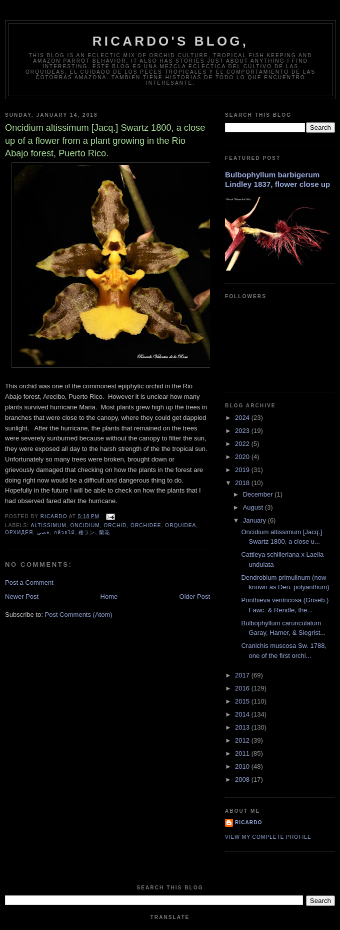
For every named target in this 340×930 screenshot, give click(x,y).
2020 (243, 456)
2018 (243, 483)
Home (109, 596)
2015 (243, 701)
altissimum (48, 525)
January (255, 520)
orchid (115, 525)
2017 (243, 675)
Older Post (195, 596)
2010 (243, 766)
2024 (243, 417)
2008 (243, 779)
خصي (43, 532)
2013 (243, 727)
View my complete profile (268, 837)
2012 (243, 740)
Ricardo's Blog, (170, 41)
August (254, 507)
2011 (243, 753)
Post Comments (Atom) (78, 614)
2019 (243, 470)
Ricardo (248, 822)
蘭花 (104, 532)
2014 (243, 714)
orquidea (180, 525)
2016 (243, 688)
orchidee (146, 525)
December (259, 494)
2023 (243, 430)
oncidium (85, 525)
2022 (243, 443)
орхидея (19, 532)
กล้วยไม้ (64, 532)
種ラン (86, 532)
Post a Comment (29, 582)
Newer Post (21, 596)
